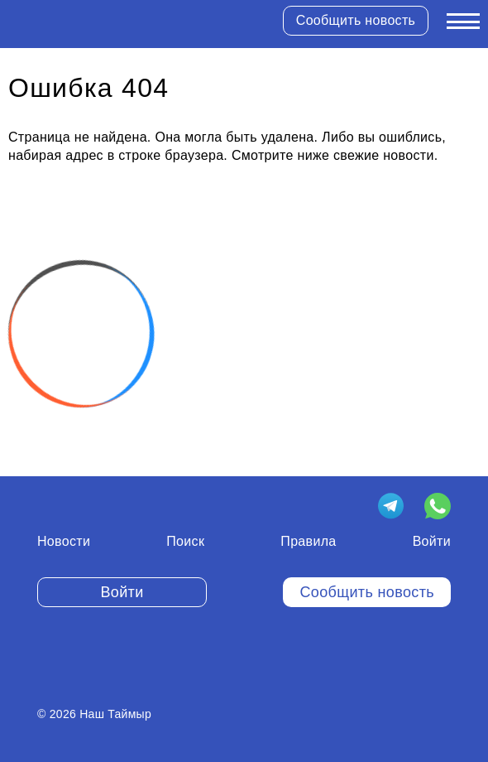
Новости (63, 541)
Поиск (185, 541)
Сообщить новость (355, 20)
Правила (308, 541)
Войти (432, 541)
